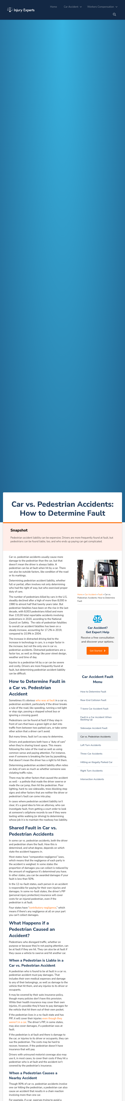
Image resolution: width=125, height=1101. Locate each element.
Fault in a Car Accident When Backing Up (96, 718)
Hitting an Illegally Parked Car (96, 762)
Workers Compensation (100, 7)
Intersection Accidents (92, 779)
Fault (100, 594)
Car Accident (71, 7)
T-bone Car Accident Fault (94, 708)
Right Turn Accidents (91, 770)
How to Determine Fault (93, 691)
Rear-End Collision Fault (93, 700)
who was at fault (45, 700)
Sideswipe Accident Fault (93, 728)
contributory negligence (42, 907)
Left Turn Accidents (90, 745)
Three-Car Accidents (91, 753)
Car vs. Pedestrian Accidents (95, 736)
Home (53, 7)
